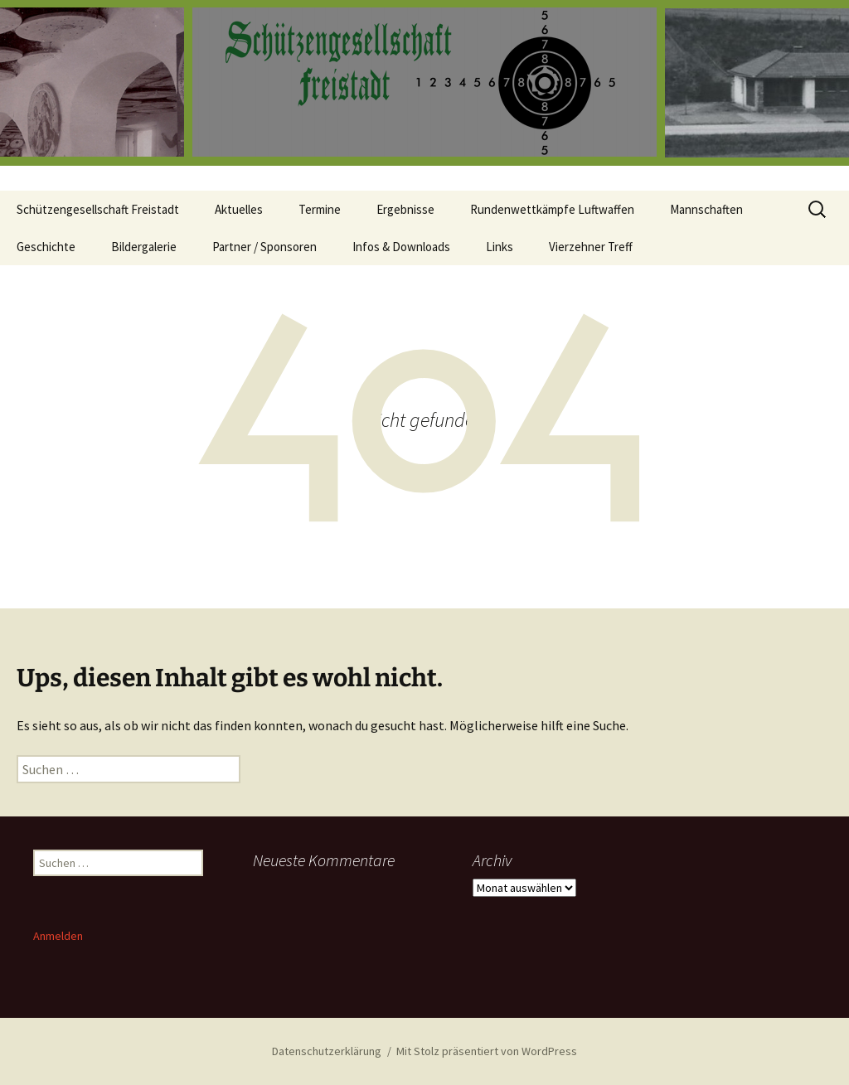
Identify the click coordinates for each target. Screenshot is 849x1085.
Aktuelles (239, 209)
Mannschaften (706, 209)
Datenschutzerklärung (326, 1051)
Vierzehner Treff (591, 246)
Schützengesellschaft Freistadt (98, 209)
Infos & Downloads (401, 246)
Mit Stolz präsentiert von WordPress (486, 1051)
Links (499, 246)
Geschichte (46, 246)
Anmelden (58, 935)
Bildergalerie (144, 246)
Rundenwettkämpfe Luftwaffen (552, 209)
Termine (319, 209)
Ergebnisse (405, 209)
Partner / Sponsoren (264, 246)
